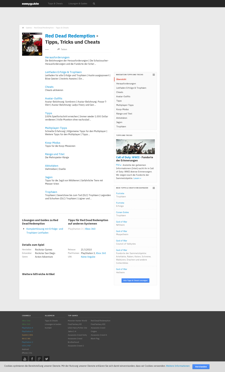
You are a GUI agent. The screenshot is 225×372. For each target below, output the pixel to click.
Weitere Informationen (178, 365)
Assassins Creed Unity (77, 335)
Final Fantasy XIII (98, 324)
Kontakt (48, 328)
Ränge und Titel (54, 154)
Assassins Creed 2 (76, 346)
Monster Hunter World (77, 320)
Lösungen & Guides (77, 3)
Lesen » (137, 178)
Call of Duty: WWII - (134, 159)
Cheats (49, 86)
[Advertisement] (89, 16)
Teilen (62, 49)
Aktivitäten (51, 165)
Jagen (49, 177)
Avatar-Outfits (53, 98)
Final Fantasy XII (75, 324)
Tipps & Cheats (55, 3)
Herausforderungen (57, 57)
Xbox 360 (90, 228)
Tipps (48, 113)
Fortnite (121, 195)
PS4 (118, 165)
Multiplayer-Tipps (56, 128)
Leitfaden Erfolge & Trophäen (63, 72)
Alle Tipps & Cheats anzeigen (135, 281)
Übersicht (121, 79)
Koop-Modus (52, 142)
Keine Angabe (88, 256)
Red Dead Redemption (70, 36)
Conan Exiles (122, 214)
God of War (121, 223)
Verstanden (201, 366)
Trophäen (51, 192)
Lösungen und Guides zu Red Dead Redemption (40, 221)
